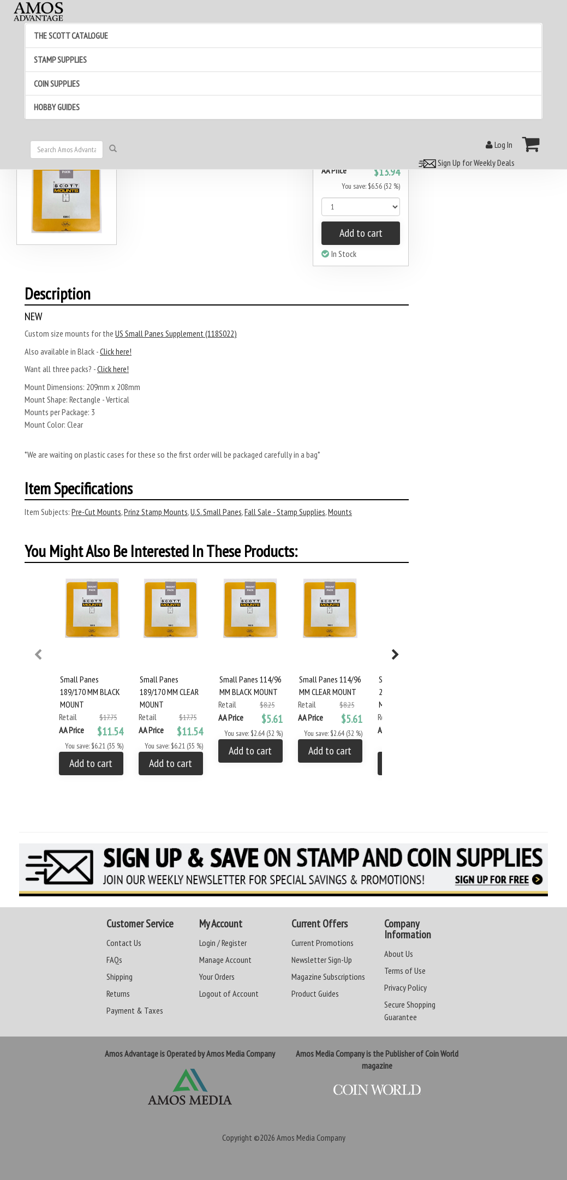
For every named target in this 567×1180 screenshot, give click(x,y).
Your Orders (217, 976)
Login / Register (223, 942)
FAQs (114, 959)
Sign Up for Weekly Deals (465, 162)
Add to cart (361, 233)
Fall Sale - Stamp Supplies (284, 511)
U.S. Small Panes (216, 511)
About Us (398, 953)
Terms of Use (405, 970)
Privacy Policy (405, 987)
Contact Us (123, 942)
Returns (118, 993)
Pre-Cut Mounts (96, 511)
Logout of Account (229, 993)
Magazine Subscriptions (328, 976)
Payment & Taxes (134, 1010)
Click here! (116, 351)
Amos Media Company (311, 1137)
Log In (499, 144)
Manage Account (225, 959)
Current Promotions (322, 942)
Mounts (340, 511)
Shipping (119, 976)
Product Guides (315, 993)
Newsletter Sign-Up (321, 959)
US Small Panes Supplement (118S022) (176, 333)
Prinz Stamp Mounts (156, 511)
